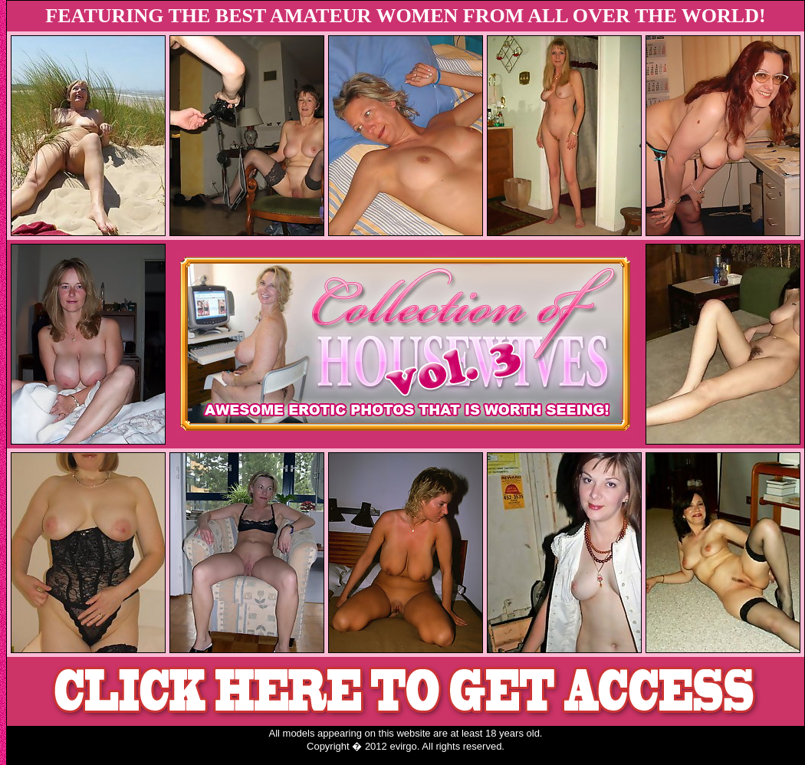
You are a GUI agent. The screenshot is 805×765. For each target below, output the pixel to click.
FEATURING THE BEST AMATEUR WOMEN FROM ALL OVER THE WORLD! (405, 16)
